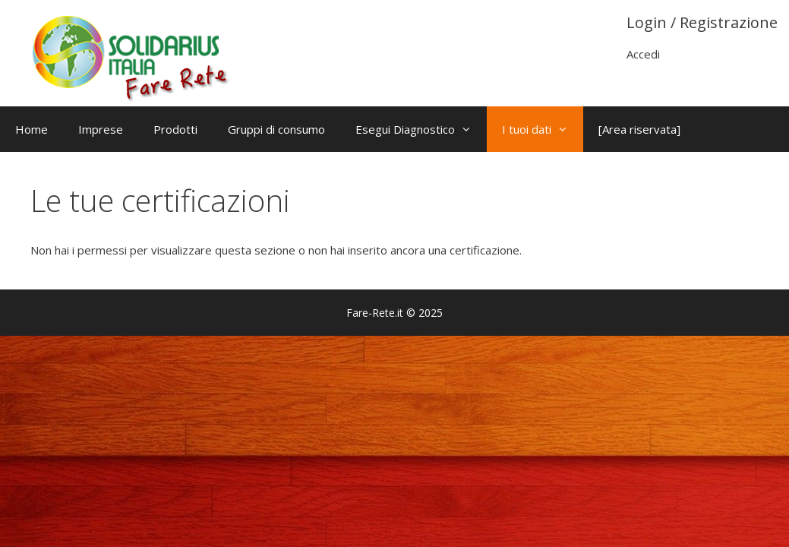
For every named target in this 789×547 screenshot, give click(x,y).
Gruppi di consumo (276, 129)
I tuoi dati (542, 129)
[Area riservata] (639, 129)
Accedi (643, 54)
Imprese (100, 129)
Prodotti (175, 129)
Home (31, 129)
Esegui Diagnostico (421, 129)
